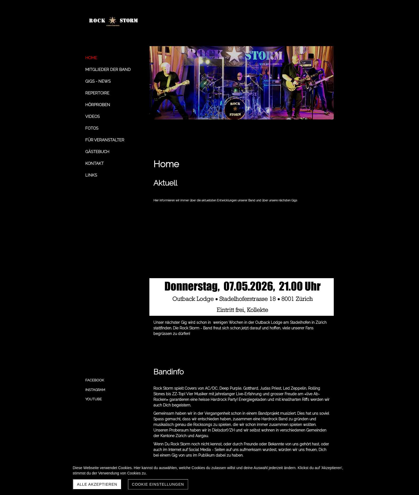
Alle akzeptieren (97, 484)
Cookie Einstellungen (158, 484)
